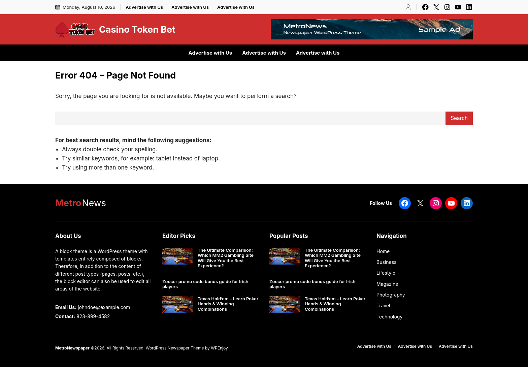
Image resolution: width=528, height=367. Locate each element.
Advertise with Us (144, 7)
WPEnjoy (219, 347)
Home (383, 251)
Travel (383, 305)
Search (459, 118)
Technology (389, 316)
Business (386, 262)
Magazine (387, 284)
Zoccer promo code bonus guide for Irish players (205, 284)
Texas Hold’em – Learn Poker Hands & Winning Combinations (228, 304)
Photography (390, 295)
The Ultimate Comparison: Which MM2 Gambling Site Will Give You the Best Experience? (226, 258)
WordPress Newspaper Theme (175, 347)
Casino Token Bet (137, 29)
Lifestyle (385, 273)
